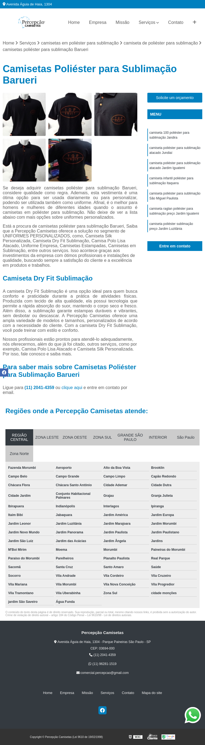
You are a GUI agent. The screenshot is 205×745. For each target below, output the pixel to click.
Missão (122, 22)
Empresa (97, 22)
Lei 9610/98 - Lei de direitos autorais (109, 615)
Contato (175, 22)
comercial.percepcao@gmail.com (102, 673)
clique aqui (71, 387)
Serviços (147, 22)
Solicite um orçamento (175, 97)
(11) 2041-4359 (39, 387)
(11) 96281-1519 (102, 664)
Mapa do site (152, 693)
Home (74, 22)
